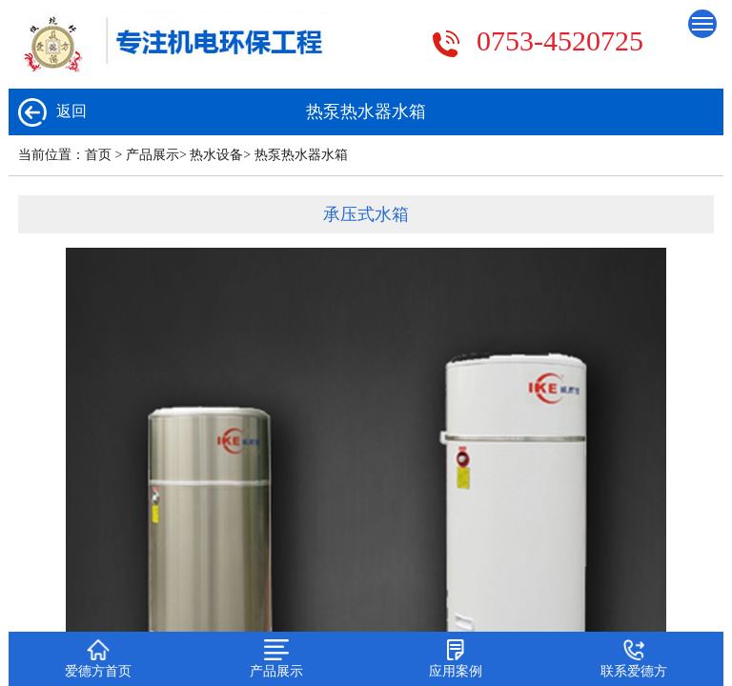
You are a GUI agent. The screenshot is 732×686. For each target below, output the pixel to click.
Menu (704, 19)
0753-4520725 (560, 40)
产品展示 (152, 155)
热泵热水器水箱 (301, 155)
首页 (98, 155)
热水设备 (216, 155)
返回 (52, 112)
